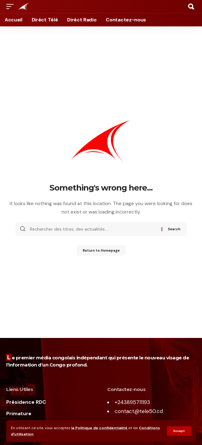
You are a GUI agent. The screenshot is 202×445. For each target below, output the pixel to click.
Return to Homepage (101, 250)
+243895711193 (132, 402)
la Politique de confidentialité (99, 427)
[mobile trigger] (11, 6)
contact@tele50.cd (139, 411)
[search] (191, 6)
